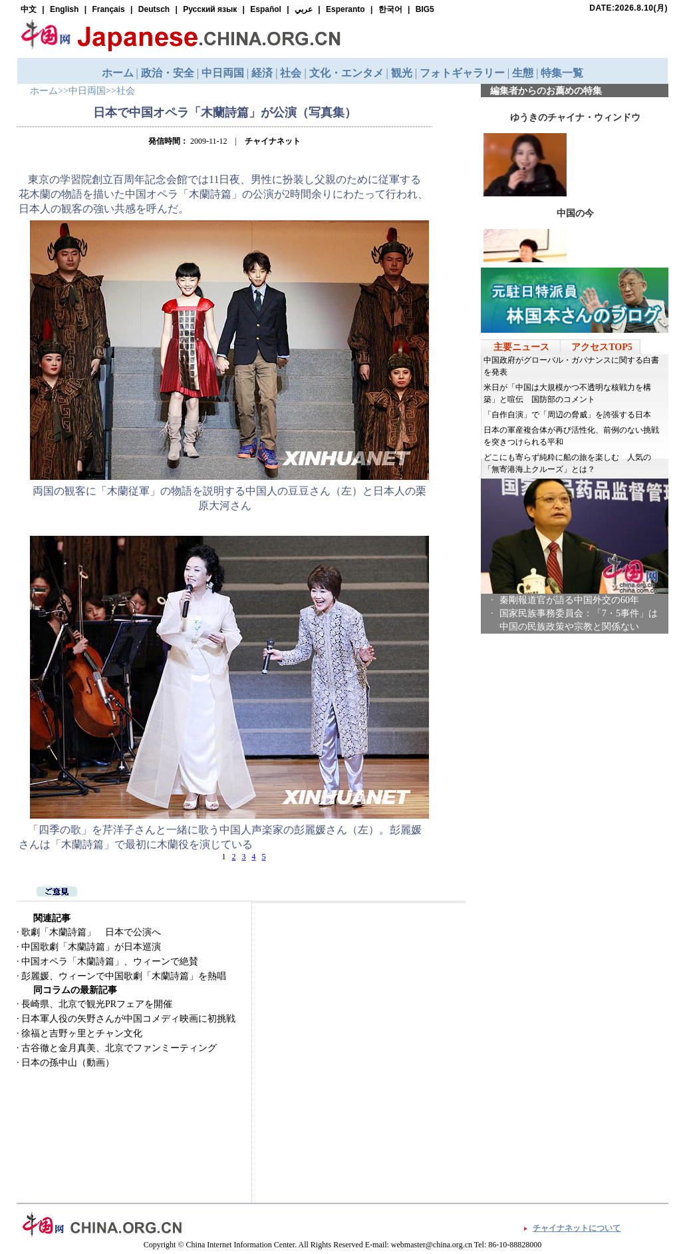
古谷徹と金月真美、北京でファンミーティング (119, 1048)
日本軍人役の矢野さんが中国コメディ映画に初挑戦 (128, 1019)
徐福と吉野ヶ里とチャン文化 (81, 1033)
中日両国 (87, 91)
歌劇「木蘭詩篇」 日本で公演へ (91, 932)
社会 (125, 91)
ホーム (44, 91)
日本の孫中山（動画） (67, 1063)
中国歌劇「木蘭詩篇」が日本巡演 (91, 947)
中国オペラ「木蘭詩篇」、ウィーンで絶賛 (109, 961)
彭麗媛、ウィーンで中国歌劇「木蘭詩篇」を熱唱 (123, 976)
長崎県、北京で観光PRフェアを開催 (96, 1004)
